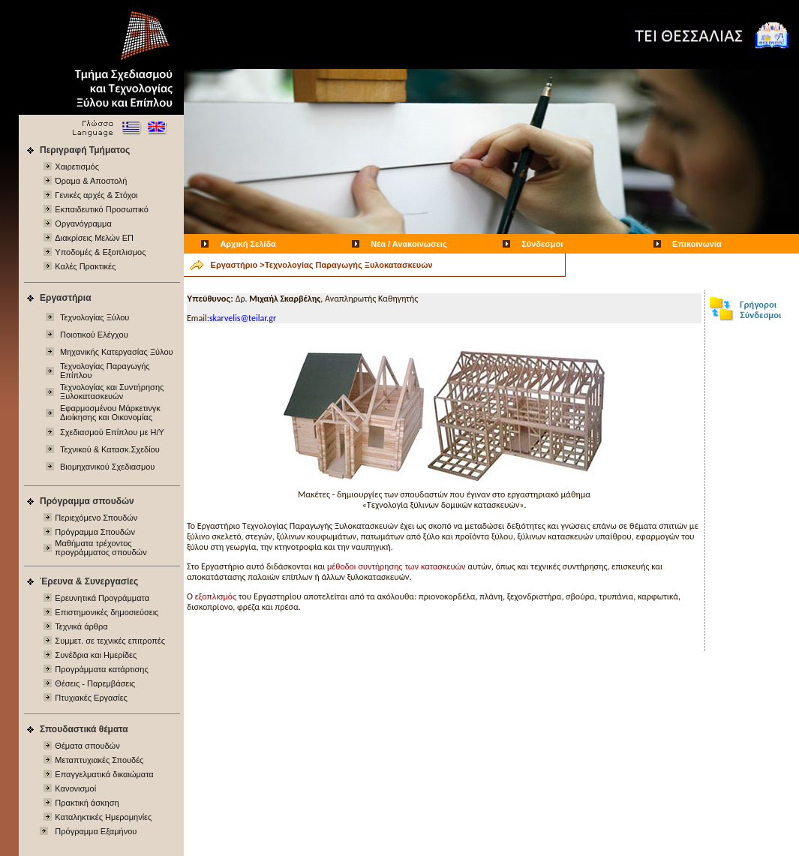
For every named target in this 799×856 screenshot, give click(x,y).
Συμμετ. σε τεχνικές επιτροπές (110, 640)
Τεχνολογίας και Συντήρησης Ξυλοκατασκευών (112, 392)
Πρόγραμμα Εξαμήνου (96, 831)
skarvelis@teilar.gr (242, 318)
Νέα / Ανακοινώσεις (408, 243)
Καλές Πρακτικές (85, 266)
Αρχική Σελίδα (247, 243)
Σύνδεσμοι (542, 243)
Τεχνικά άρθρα (81, 626)
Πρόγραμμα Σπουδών (95, 531)
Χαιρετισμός (77, 166)
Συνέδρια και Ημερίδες (96, 654)
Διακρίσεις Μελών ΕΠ (94, 237)
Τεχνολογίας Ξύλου (94, 317)
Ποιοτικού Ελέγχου (94, 334)
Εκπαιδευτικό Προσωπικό (102, 209)
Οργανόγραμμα (83, 223)
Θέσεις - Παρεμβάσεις (95, 683)
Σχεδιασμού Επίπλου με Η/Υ (112, 432)
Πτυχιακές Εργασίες (91, 697)
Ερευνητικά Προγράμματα (102, 597)
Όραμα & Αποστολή (91, 180)
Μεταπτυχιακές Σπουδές (99, 759)
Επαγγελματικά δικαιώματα (104, 774)
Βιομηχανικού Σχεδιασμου (107, 466)
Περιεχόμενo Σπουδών (96, 517)
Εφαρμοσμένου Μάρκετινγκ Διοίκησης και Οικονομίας (110, 413)
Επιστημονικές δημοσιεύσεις (106, 612)
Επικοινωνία (697, 243)
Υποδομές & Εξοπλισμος (100, 252)
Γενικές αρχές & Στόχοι (96, 195)
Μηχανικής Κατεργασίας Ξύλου (116, 351)
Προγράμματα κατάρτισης (101, 669)
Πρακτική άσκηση (87, 802)
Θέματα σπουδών (87, 745)
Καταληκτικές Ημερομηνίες (103, 816)
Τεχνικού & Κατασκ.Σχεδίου (110, 449)
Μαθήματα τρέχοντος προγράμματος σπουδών (100, 548)
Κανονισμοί (75, 788)
